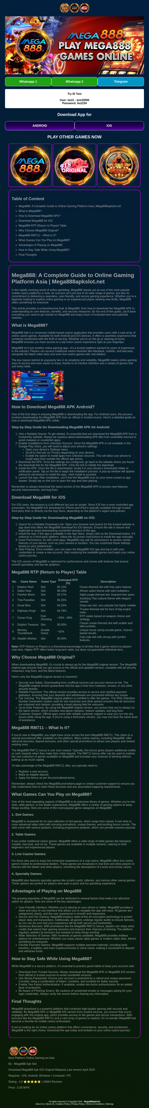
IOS (109, 125)
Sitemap (109, 1104)
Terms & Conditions (95, 1104)
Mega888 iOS (39, 507)
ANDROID (39, 125)
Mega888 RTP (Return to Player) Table (43, 225)
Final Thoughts (28, 254)
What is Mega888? (30, 211)
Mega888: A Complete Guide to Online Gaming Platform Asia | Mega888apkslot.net (70, 206)
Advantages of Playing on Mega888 (41, 245)
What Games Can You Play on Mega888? (44, 240)
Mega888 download (24, 1008)
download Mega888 (33, 420)
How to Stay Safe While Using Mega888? (44, 249)
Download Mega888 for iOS (36, 220)
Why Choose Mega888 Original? (39, 230)
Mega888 (76, 290)
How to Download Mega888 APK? (39, 215)
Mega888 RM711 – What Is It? (37, 235)
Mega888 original (97, 664)
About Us (40, 1104)
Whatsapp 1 (28, 81)
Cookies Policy (63, 1104)
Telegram (121, 81)
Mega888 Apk (20, 332)
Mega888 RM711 (28, 750)
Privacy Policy (77, 1104)
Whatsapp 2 (74, 81)
